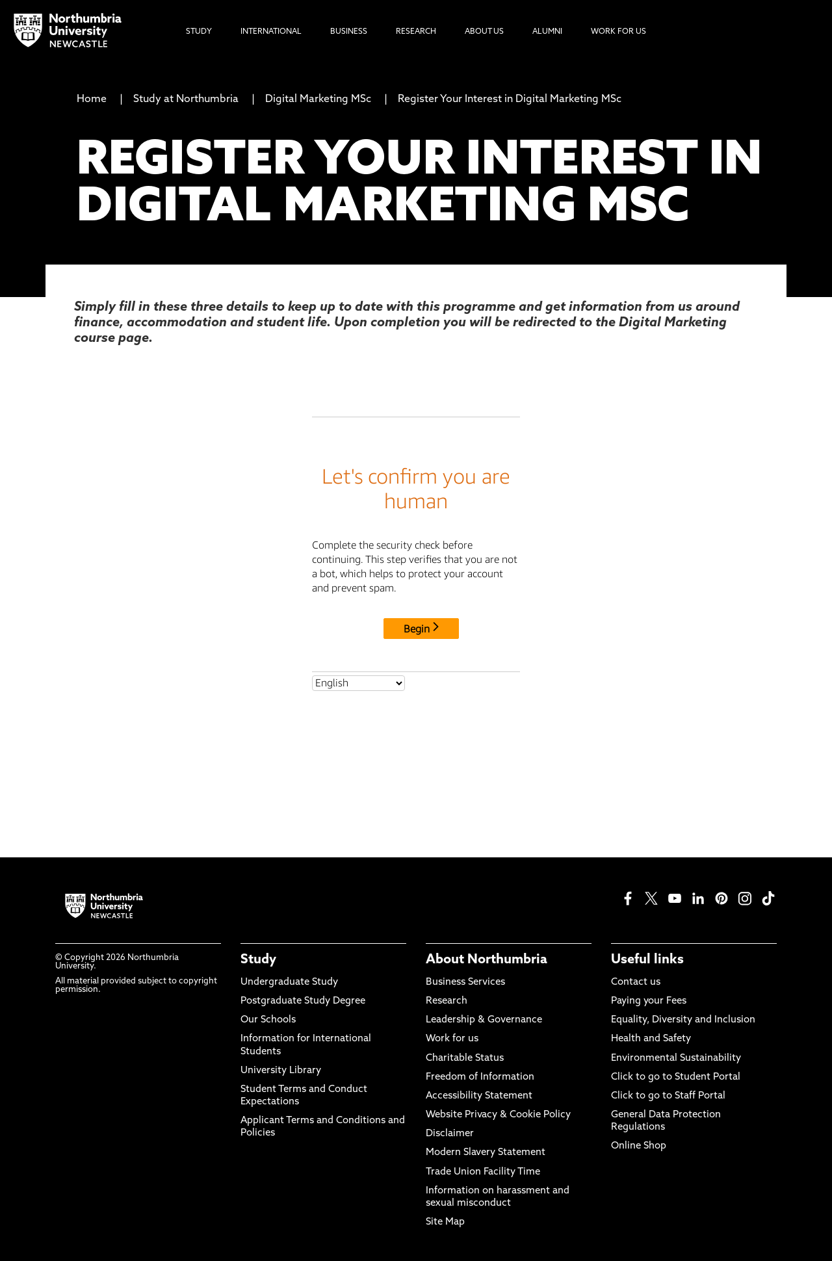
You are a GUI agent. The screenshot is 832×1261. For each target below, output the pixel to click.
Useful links (647, 960)
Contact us (635, 982)
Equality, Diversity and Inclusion (683, 1020)
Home (92, 99)
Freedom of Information (480, 1077)
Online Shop (638, 1146)
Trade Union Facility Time (483, 1172)
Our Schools (268, 1020)
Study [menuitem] (199, 32)
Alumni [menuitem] (547, 32)
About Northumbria (486, 960)
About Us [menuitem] (484, 32)
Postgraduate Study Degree (302, 1001)
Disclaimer (450, 1134)
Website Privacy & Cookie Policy (498, 1115)
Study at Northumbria (186, 99)
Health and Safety (651, 1039)
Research (446, 1001)
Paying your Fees (648, 1001)
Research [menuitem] (416, 32)
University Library (280, 1071)
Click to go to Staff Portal (668, 1096)
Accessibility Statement (479, 1096)
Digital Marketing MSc (318, 99)
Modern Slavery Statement (485, 1153)
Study (258, 960)
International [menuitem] (271, 32)
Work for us (452, 1039)
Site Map (445, 1222)
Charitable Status (465, 1058)
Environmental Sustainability (676, 1058)
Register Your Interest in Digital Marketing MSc (509, 99)
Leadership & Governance (484, 1020)
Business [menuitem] (348, 32)
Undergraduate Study (289, 982)
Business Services (465, 982)
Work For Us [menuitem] (618, 32)
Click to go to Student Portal (675, 1077)
